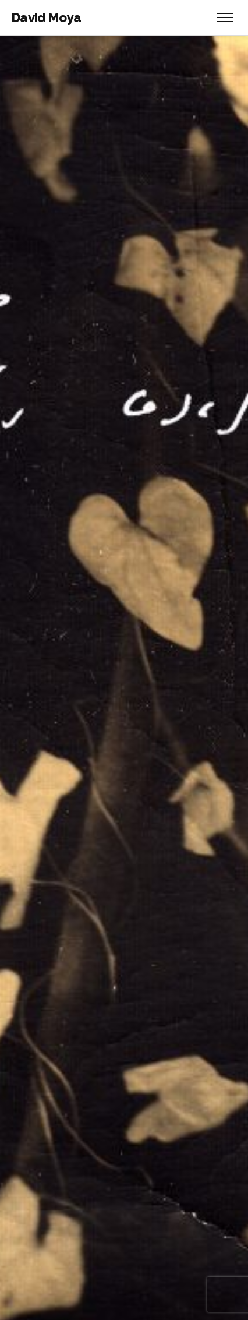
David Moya (46, 17)
